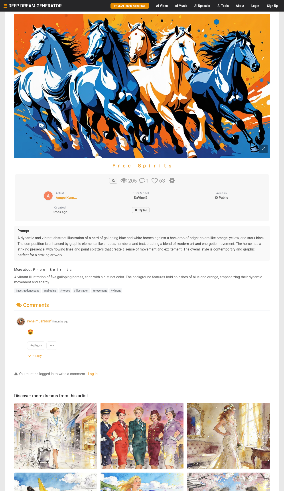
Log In (93, 374)
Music (181, 6)
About (240, 6)
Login (255, 6)
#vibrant (116, 290)
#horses (65, 290)
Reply (36, 345)
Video (162, 6)
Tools (223, 6)
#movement (100, 290)
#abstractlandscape (27, 290)
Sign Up (272, 6)
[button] (36, 355)
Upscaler (202, 6)
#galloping (49, 290)
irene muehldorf (39, 321)
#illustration (81, 290)
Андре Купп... (66, 198)
